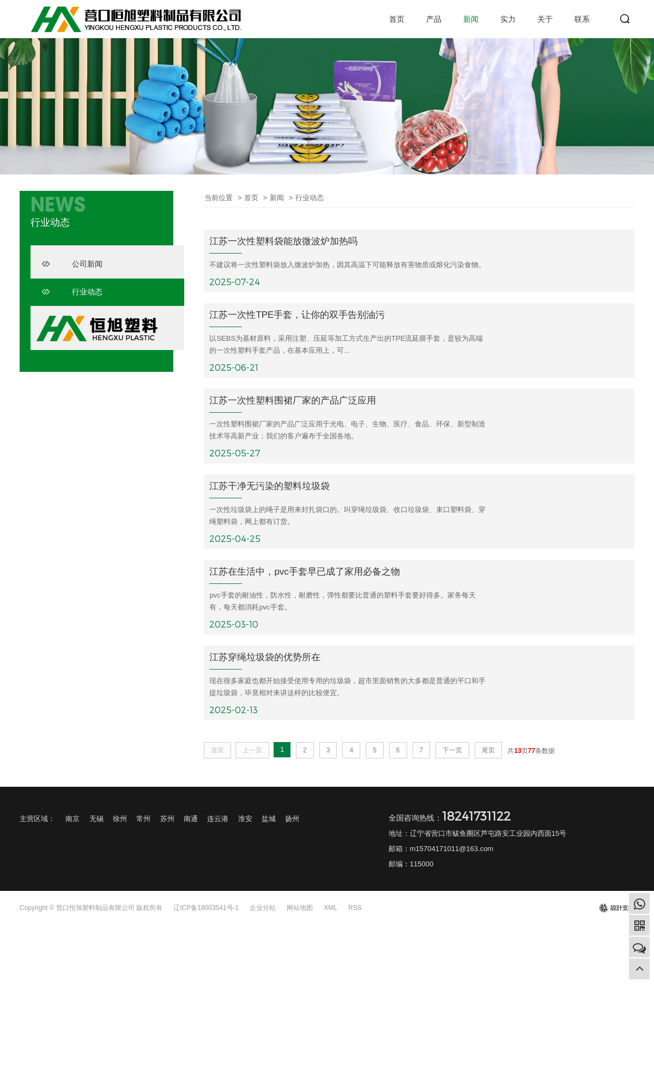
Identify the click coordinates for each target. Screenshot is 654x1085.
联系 (582, 19)
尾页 (488, 751)
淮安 (245, 820)
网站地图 (300, 909)
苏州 (167, 820)
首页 (396, 19)
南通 (191, 820)
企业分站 (263, 909)
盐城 (269, 820)
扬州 (292, 820)
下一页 (452, 751)
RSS (355, 909)
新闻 (471, 19)
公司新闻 (71, 264)
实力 (508, 19)
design (616, 909)
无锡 (96, 820)
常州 (143, 820)
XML (330, 909)
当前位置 (218, 198)
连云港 (217, 820)
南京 (72, 820)
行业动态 (71, 291)
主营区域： (37, 820)
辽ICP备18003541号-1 (206, 909)
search (625, 19)
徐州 (120, 820)
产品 (433, 19)
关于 (545, 19)
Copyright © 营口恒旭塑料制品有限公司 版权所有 (91, 909)
